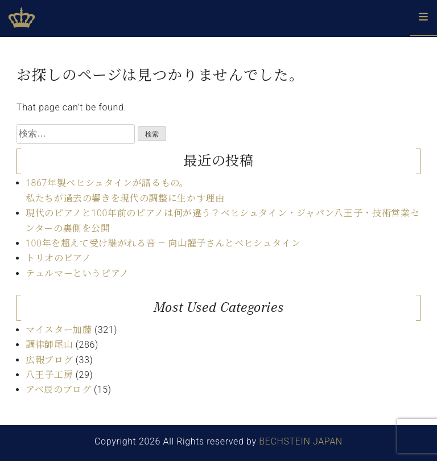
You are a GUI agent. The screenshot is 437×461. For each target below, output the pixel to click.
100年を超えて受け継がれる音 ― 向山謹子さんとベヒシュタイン (163, 243)
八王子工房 (49, 374)
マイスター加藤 (59, 329)
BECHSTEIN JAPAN (301, 441)
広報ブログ (49, 360)
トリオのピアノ (58, 258)
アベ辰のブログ (58, 389)
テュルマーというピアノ (77, 273)
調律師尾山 (49, 344)
